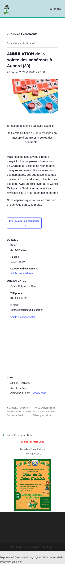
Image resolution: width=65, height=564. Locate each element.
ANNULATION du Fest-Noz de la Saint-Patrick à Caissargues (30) (44, 412)
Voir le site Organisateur (23, 317)
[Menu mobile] (56, 8)
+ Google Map (38, 392)
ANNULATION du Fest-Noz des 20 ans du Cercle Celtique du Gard (19, 412)
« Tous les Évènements (22, 34)
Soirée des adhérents (21, 273)
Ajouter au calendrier (27, 221)
